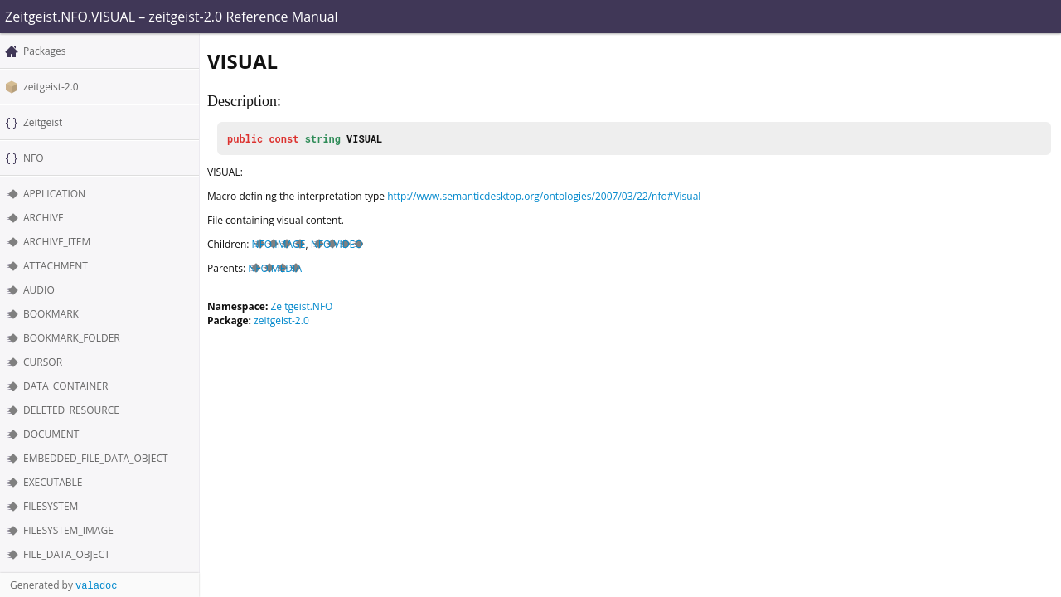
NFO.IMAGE (279, 244)
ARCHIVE (43, 218)
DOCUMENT (51, 434)
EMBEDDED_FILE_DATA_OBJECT (95, 458)
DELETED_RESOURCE (71, 410)
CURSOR (42, 362)
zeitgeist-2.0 (51, 87)
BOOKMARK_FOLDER (71, 338)
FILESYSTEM (50, 506)
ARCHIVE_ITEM (56, 242)
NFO (33, 158)
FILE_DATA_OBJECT (66, 554)
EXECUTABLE (52, 482)
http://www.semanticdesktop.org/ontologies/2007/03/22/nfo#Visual (543, 196)
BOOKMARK (51, 314)
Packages (44, 51)
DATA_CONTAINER (65, 386)
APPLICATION (54, 194)
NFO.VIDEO (337, 244)
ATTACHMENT (55, 266)
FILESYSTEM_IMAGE (68, 530)
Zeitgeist (42, 122)
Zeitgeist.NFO (302, 306)
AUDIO (39, 290)
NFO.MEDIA (275, 268)
